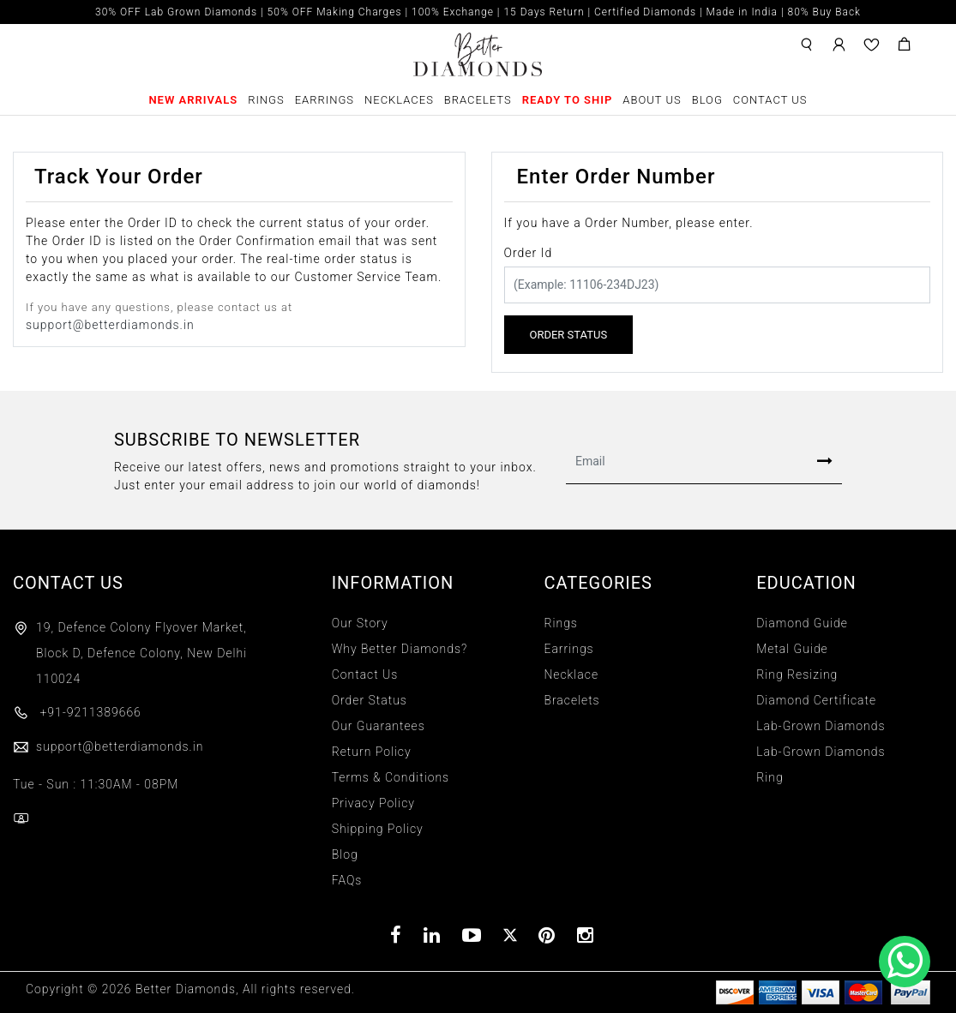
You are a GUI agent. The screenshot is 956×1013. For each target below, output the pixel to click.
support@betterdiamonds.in (110, 325)
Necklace (571, 674)
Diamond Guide (802, 623)
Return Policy (372, 751)
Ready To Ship (567, 99)
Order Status (369, 700)
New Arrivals (192, 99)
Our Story (360, 623)
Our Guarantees (378, 726)
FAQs (347, 880)
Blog (707, 99)
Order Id (528, 253)
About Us (651, 99)
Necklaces (399, 99)
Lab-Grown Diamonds (820, 726)
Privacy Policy (373, 803)
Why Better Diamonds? (400, 649)
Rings (266, 99)
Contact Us (770, 99)
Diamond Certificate (816, 700)
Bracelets (478, 99)
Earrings (324, 99)
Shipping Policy (378, 829)
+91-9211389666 (77, 712)
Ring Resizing (797, 674)
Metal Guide (792, 649)
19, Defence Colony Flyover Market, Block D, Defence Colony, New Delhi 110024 (141, 653)
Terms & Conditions (390, 777)
